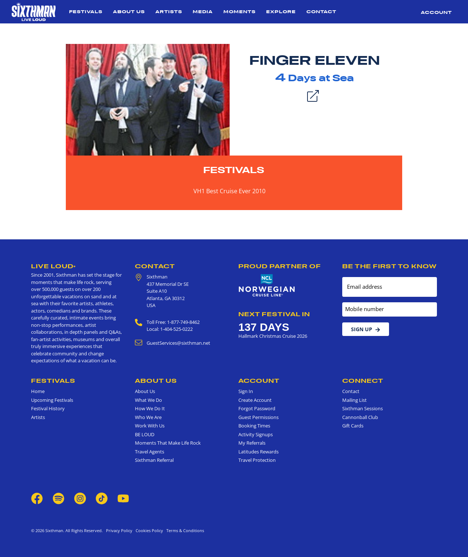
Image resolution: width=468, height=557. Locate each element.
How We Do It (150, 408)
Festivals (85, 11)
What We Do (148, 400)
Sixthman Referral (154, 460)
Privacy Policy (119, 530)
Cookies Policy (148, 530)
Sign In (245, 391)
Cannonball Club (360, 417)
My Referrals (251, 443)
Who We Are (148, 417)
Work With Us (150, 425)
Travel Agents (149, 451)
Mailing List (354, 400)
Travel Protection (257, 460)
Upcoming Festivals (52, 400)
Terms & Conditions (184, 530)
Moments (239, 11)
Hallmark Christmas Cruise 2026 (272, 336)
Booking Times (254, 425)
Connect (363, 380)
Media (203, 11)
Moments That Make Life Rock (168, 443)
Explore (281, 11)
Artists (168, 11)
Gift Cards (352, 425)
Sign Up (365, 329)
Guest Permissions (258, 417)
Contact (321, 11)
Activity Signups (255, 434)
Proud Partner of (279, 266)
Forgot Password (256, 408)
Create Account (255, 400)
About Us (129, 11)
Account (436, 12)
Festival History (48, 408)
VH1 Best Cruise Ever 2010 (229, 191)
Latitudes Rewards (258, 451)
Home (38, 391)
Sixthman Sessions (362, 408)
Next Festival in (274, 314)
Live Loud (53, 266)
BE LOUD (144, 434)
